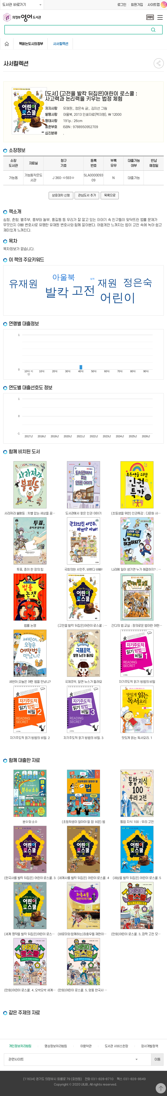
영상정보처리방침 (56, 1046)
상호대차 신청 (61, 195)
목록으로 (109, 195)
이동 (157, 1059)
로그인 (122, 5)
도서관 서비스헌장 (116, 1046)
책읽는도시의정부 (31, 44)
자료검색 (153, 29)
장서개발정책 (149, 1046)
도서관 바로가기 (14, 5)
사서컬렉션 (60, 44)
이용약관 (86, 1046)
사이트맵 (153, 5)
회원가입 (137, 5)
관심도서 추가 (87, 195)
